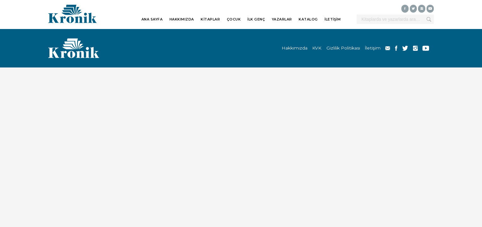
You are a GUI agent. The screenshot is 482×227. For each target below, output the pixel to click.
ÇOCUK (234, 19)
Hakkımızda (294, 47)
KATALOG (308, 19)
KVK (316, 47)
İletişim (373, 47)
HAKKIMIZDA (181, 19)
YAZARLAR (282, 19)
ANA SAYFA (152, 19)
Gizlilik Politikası (343, 47)
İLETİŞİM (332, 19)
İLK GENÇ (256, 19)
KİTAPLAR (210, 19)
